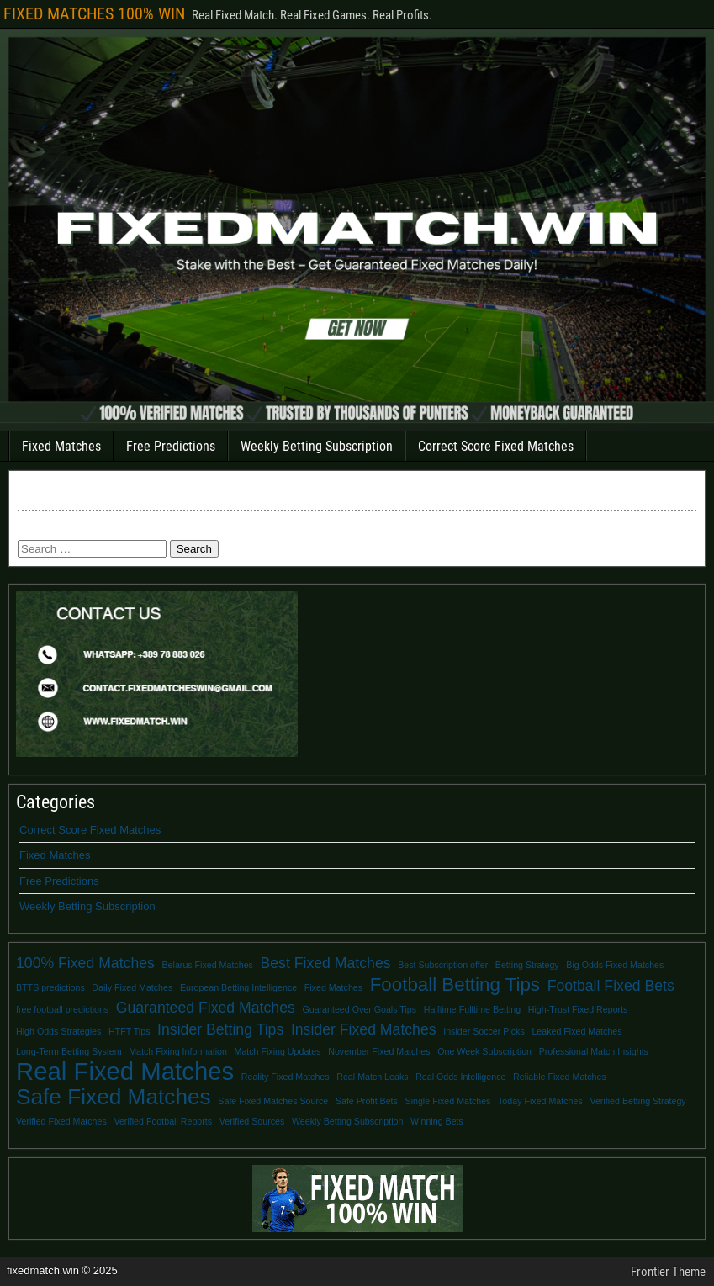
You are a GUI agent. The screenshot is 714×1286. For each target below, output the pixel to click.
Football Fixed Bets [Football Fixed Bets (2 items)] (610, 985)
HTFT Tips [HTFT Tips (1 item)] (129, 1031)
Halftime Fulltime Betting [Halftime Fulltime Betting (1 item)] (472, 1009)
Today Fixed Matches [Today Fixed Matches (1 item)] (540, 1101)
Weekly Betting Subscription (317, 446)
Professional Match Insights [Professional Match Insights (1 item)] (593, 1051)
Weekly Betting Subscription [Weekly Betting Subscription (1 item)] (347, 1121)
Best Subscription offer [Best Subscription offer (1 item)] (443, 965)
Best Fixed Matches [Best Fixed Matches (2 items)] (326, 963)
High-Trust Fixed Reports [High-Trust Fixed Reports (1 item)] (578, 1009)
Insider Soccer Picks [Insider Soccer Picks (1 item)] (484, 1031)
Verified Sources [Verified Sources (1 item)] (252, 1121)
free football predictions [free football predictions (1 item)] (62, 1009)
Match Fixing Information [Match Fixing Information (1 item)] (178, 1051)
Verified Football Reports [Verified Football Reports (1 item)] (163, 1121)
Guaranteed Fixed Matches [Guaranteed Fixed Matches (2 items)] (205, 1007)
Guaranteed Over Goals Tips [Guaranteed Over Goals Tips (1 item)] (359, 1009)
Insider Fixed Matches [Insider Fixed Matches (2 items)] (363, 1029)
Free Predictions (170, 446)
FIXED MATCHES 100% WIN (94, 13)
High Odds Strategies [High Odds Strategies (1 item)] (58, 1031)
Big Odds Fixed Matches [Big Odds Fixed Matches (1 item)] (615, 965)
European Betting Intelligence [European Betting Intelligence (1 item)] (238, 987)
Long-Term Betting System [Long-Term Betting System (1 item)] (69, 1051)
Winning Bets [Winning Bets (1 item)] (436, 1121)
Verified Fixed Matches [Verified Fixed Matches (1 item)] (61, 1121)
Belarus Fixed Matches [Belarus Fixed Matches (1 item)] (207, 965)
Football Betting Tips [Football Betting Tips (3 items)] (455, 985)
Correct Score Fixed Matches (496, 446)
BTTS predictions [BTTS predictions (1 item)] (50, 987)
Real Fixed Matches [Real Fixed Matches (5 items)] (125, 1071)
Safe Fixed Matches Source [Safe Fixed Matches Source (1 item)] (273, 1101)
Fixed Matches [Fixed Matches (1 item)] (333, 987)
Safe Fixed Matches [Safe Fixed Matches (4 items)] (113, 1097)
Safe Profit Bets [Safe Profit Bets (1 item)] (367, 1101)
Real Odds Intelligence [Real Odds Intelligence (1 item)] (460, 1077)
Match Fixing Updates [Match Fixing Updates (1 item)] (278, 1051)
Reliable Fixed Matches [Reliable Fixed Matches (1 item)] (559, 1077)
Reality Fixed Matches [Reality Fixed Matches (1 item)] (285, 1077)
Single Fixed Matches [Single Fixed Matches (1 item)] (448, 1101)
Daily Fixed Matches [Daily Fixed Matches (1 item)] (132, 987)
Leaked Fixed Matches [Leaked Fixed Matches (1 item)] (576, 1031)
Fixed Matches (61, 446)
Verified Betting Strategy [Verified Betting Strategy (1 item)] (637, 1101)
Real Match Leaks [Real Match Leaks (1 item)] (372, 1077)
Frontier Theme (668, 1271)
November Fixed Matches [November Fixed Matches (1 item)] (379, 1051)
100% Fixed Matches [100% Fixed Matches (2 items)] (85, 963)
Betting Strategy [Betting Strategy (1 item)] (527, 965)
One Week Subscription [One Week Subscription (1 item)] (484, 1051)
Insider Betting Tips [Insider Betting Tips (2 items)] (220, 1029)
